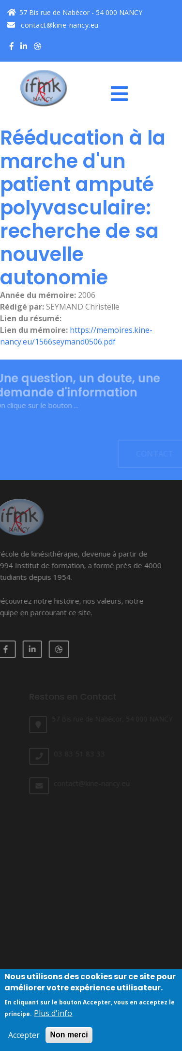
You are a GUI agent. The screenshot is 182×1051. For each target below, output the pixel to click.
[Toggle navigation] (123, 94)
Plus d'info (53, 1017)
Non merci (69, 1039)
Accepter (24, 1039)
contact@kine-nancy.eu (53, 25)
